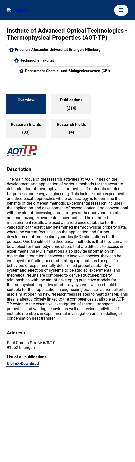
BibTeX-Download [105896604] (23, 363)
